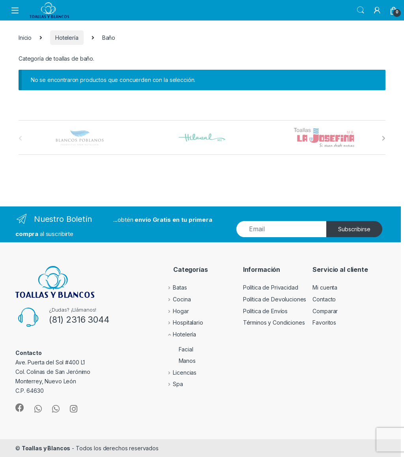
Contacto (324, 299)
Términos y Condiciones (274, 322)
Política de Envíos (265, 311)
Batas (174, 287)
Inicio (25, 37)
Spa (172, 384)
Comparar (325, 311)
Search (360, 10)
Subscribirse (354, 229)
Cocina (176, 299)
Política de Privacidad (270, 287)
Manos (178, 360)
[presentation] (383, 138)
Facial (177, 349)
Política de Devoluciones (275, 299)
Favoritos (324, 322)
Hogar (175, 311)
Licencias (179, 372)
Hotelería (67, 37)
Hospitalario (182, 322)
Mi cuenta (324, 287)
